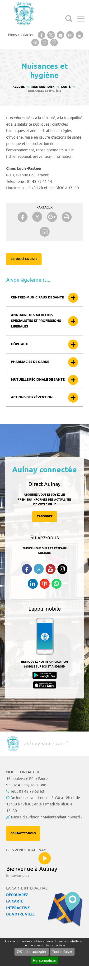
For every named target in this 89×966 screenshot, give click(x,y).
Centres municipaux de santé (37, 297)
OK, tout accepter (32, 952)
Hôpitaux (19, 344)
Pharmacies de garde (30, 362)
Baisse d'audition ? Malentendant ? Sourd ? (46, 817)
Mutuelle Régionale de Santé (38, 380)
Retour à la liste (23, 259)
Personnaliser (44, 960)
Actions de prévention (32, 397)
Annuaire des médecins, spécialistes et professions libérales (36, 321)
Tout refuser (62, 952)
